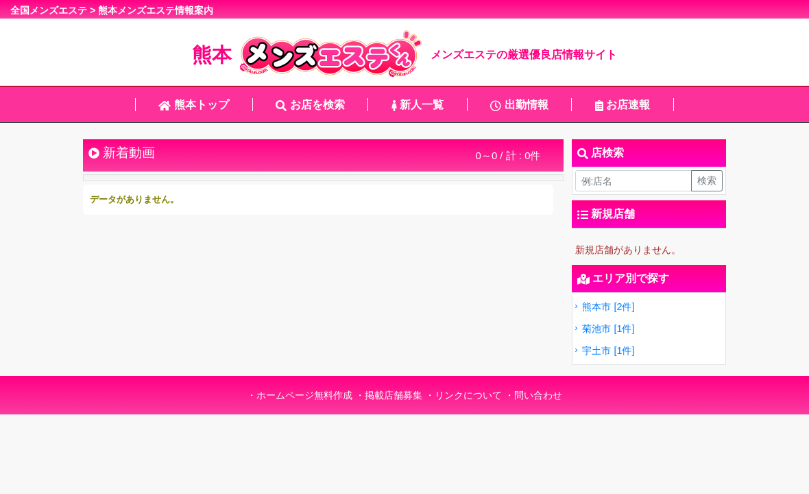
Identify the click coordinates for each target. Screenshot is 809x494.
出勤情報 (519, 104)
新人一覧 (417, 104)
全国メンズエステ (48, 10)
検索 (706, 180)
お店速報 (622, 104)
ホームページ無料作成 (304, 395)
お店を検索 (310, 104)
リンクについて (468, 395)
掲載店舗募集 (393, 395)
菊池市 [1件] (603, 328)
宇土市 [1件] (603, 350)
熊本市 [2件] (603, 306)
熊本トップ (193, 104)
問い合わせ (538, 395)
